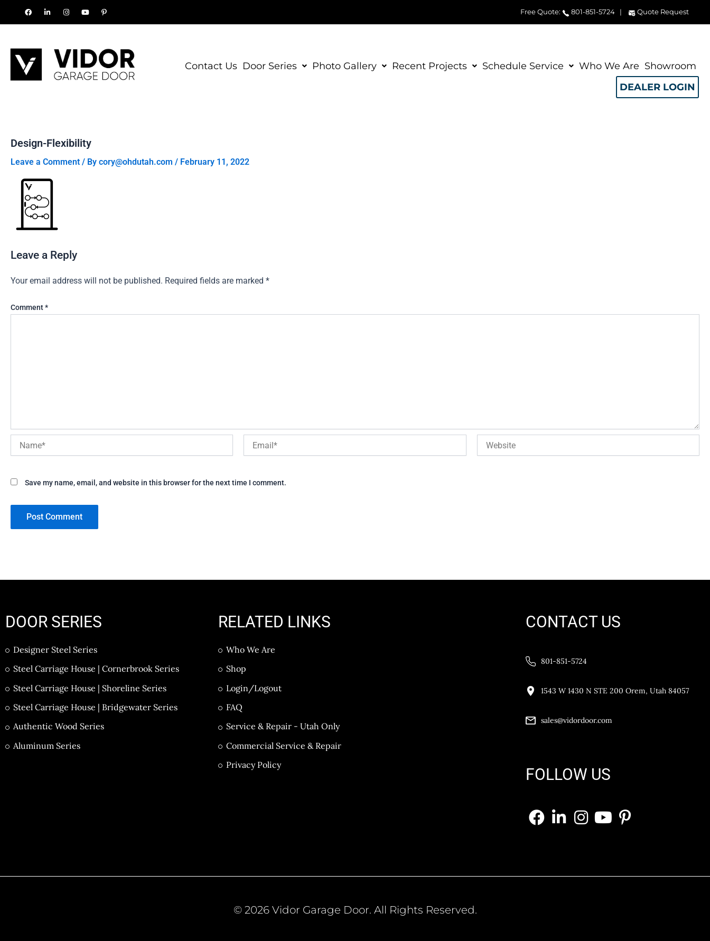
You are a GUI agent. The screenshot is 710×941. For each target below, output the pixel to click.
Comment (29, 307)
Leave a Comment (45, 162)
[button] (275, 66)
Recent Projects (434, 64)
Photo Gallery (349, 64)
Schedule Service (528, 64)
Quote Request (658, 11)
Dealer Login (657, 87)
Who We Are (609, 66)
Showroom (670, 66)
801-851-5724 (588, 11)
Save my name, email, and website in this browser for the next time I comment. (155, 482)
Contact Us (211, 66)
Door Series (274, 64)
